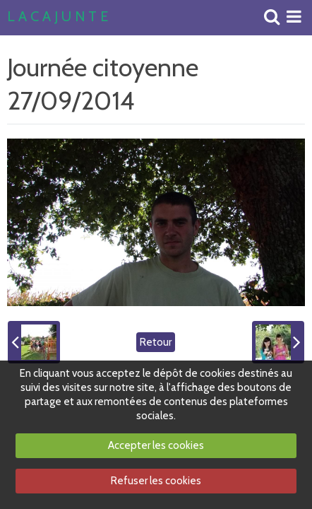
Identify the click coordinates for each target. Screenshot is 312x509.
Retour (156, 342)
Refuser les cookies (156, 480)
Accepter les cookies (156, 445)
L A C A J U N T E (57, 17)
